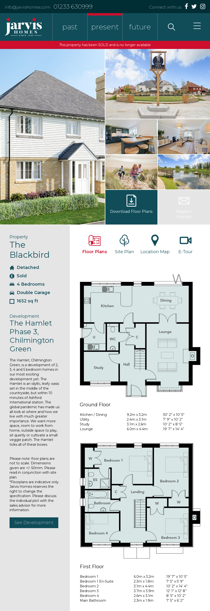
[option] (52, 137)
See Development (34, 522)
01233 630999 (73, 6)
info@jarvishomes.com (27, 7)
